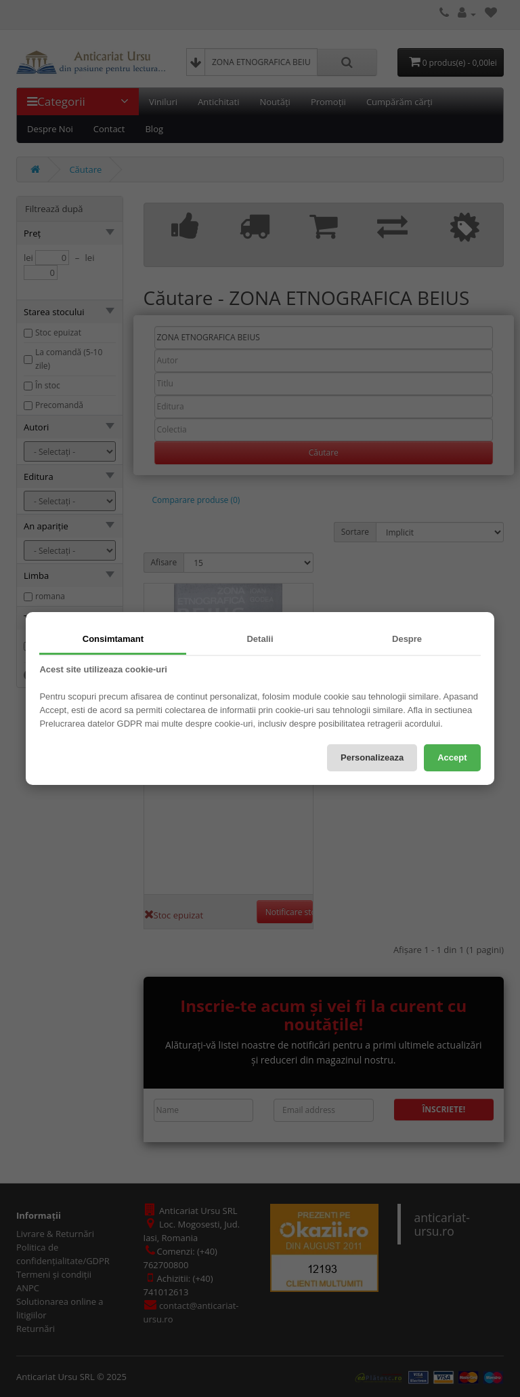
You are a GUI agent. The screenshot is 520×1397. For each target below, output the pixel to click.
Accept (452, 757)
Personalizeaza (372, 757)
